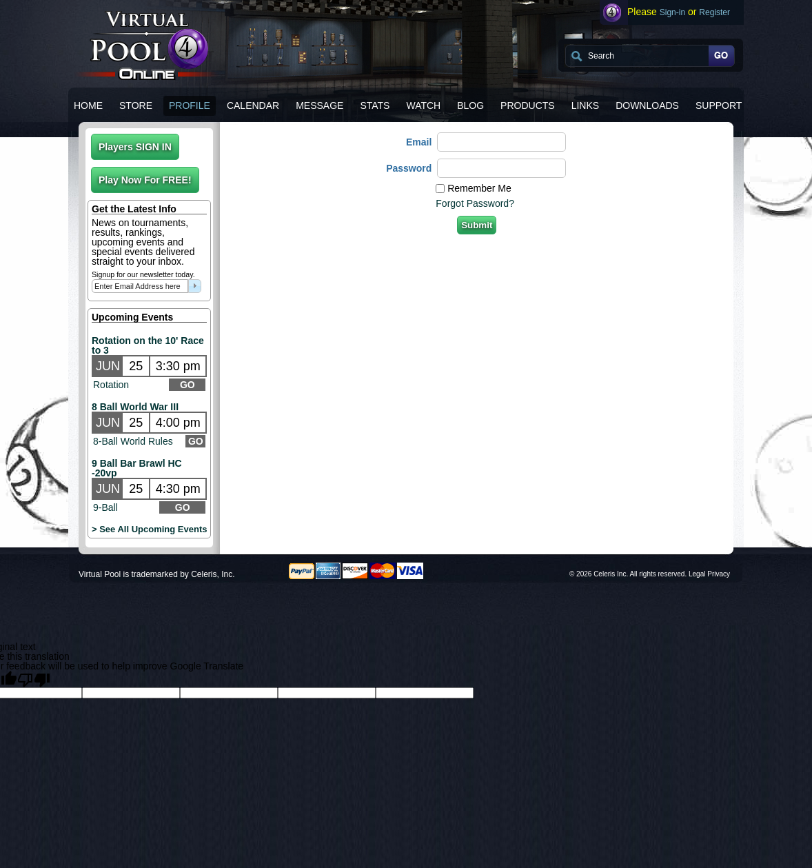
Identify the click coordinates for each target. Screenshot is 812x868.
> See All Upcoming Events (149, 529)
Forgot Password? (475, 203)
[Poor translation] (33, 679)
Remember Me (479, 188)
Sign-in (672, 12)
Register (714, 12)
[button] (135, 147)
